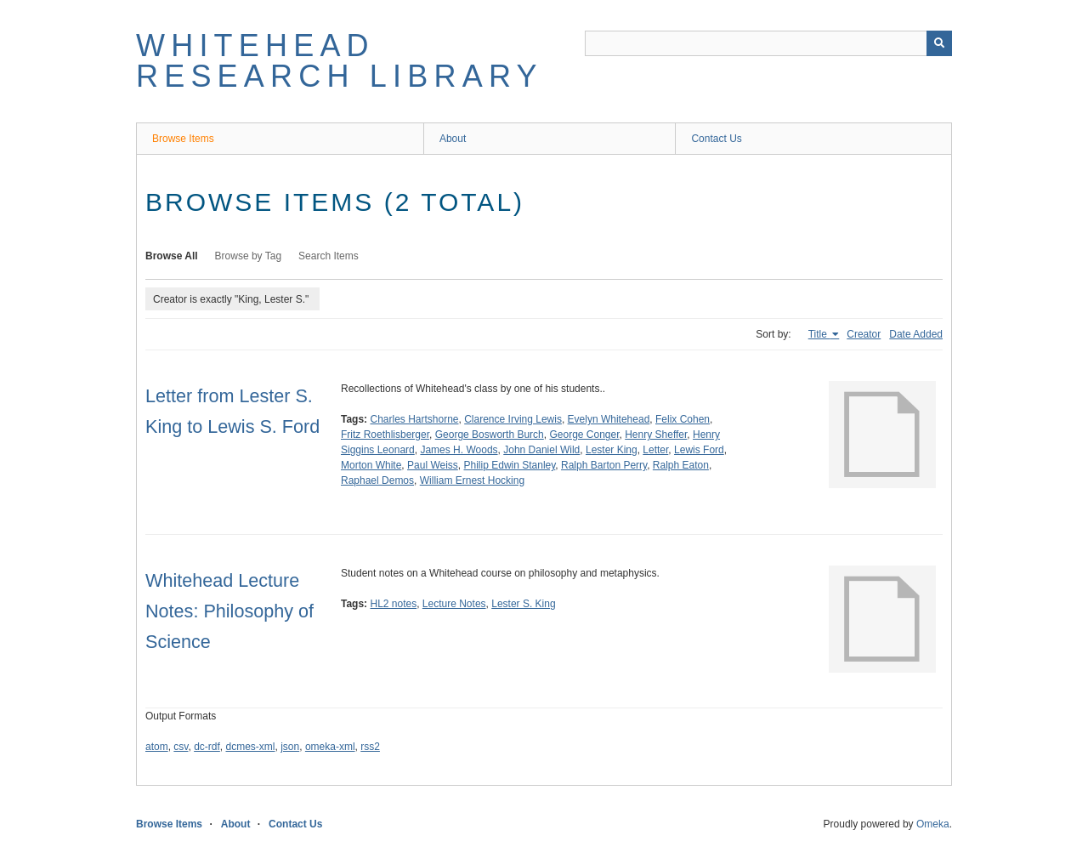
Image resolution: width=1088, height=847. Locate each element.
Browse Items (183, 139)
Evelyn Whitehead (609, 419)
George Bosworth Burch (489, 435)
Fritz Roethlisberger (385, 435)
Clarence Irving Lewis (513, 419)
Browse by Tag (248, 256)
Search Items (328, 256)
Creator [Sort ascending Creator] (864, 334)
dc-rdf (207, 747)
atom (156, 747)
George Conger (584, 435)
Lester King (612, 450)
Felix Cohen (682, 419)
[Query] (768, 43)
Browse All (171, 256)
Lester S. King (523, 604)
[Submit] (939, 43)
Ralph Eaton (681, 465)
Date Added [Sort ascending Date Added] (916, 334)
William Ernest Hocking (472, 480)
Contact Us (716, 139)
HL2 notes (393, 604)
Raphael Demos (377, 480)
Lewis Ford (699, 450)
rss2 (370, 747)
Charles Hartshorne (414, 419)
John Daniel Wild (541, 450)
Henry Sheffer (656, 435)
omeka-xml (330, 747)
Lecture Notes (454, 604)
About (452, 139)
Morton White (371, 465)
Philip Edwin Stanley (510, 465)
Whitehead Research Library (339, 61)
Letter (655, 450)
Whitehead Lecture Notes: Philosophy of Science (229, 611)
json (289, 747)
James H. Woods (458, 450)
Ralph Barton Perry (604, 465)
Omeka (932, 824)
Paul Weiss (432, 465)
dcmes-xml (250, 747)
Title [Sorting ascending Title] (819, 334)
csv (180, 747)
